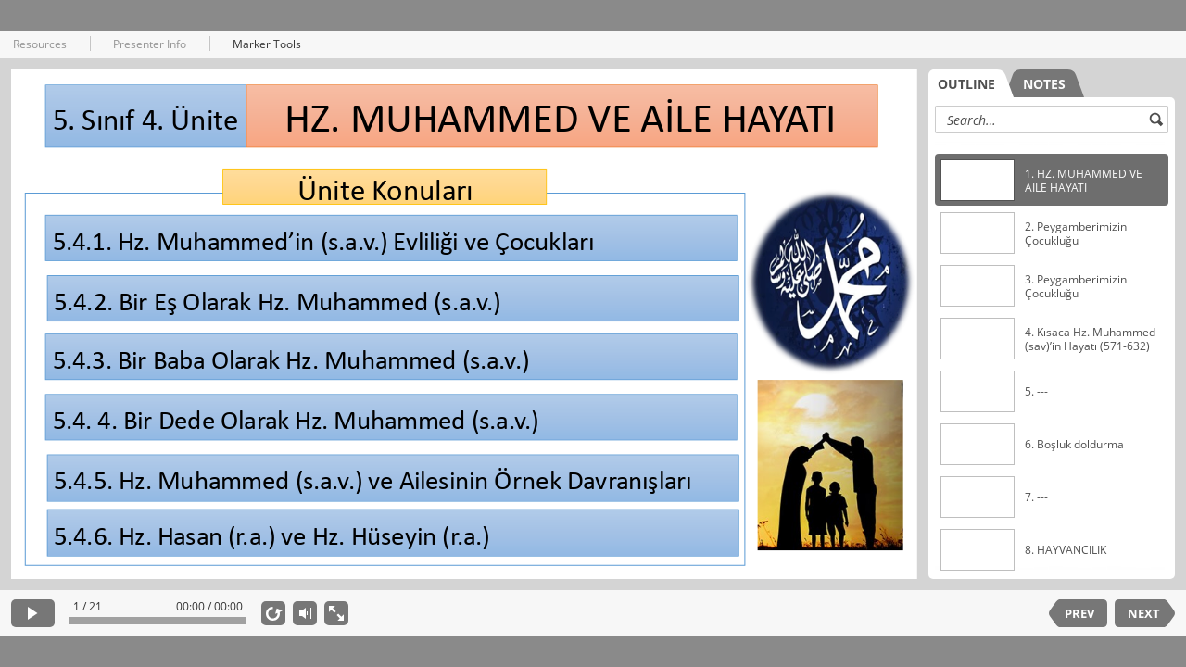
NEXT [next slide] (1144, 613)
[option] (1051, 180)
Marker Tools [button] (267, 44)
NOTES (1044, 84)
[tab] (971, 83)
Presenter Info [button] (149, 44)
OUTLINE (966, 84)
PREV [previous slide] (1079, 613)
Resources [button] (40, 44)
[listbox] (1051, 355)
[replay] (273, 613)
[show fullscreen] (336, 613)
